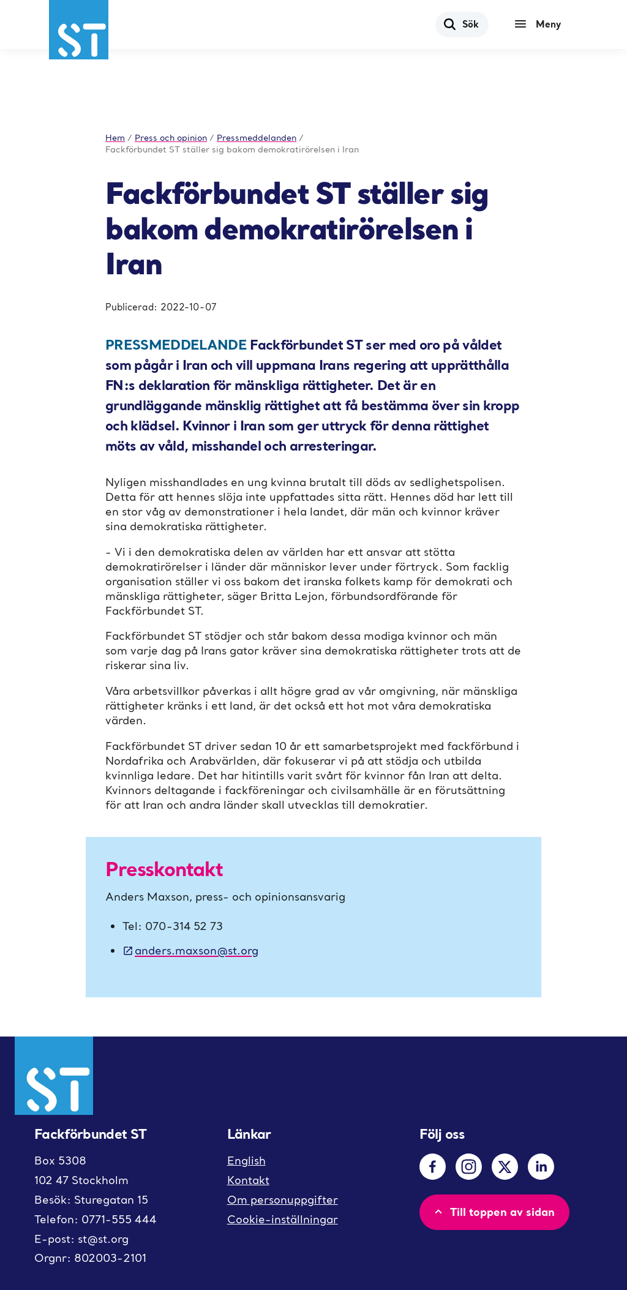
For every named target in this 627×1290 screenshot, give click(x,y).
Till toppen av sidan (493, 1211)
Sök (461, 24)
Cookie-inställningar (282, 1219)
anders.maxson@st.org (190, 950)
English (246, 1160)
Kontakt (248, 1180)
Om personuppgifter (282, 1200)
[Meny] (540, 24)
